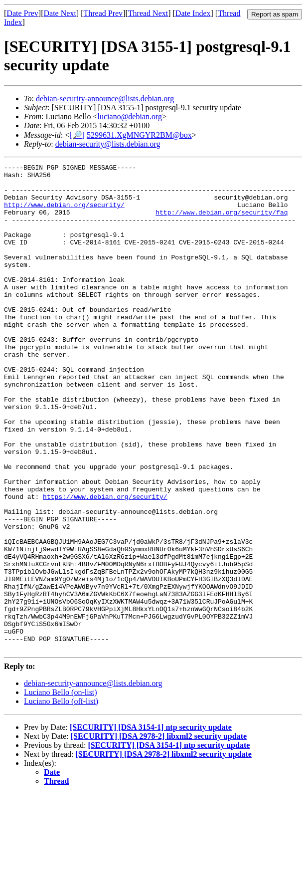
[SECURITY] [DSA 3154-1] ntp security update (151, 824)
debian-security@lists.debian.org (107, 144)
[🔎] (77, 135)
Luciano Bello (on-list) (60, 789)
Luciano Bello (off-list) (61, 798)
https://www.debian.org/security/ (105, 563)
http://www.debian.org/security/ (64, 213)
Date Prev (22, 13)
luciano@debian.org (130, 116)
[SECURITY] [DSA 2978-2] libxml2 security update (159, 833)
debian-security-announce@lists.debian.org (105, 98)
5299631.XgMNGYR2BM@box (139, 135)
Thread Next (148, 13)
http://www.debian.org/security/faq (221, 222)
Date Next (60, 13)
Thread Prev (103, 13)
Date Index (193, 13)
